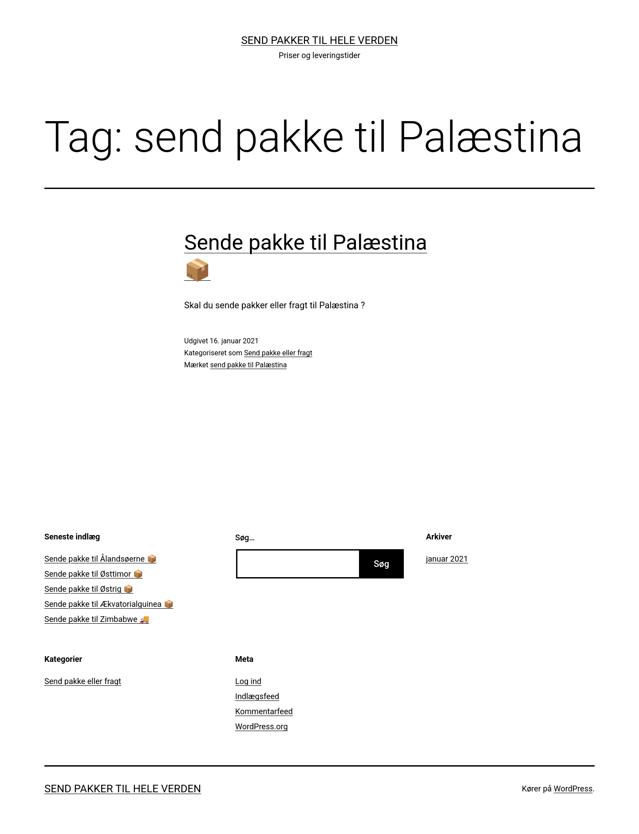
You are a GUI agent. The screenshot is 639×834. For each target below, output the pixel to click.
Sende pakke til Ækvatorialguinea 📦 (109, 604)
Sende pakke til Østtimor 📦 (93, 573)
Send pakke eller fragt (278, 353)
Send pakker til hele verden (319, 40)
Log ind (248, 681)
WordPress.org (261, 726)
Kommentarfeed (264, 711)
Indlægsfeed (257, 696)
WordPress (573, 788)
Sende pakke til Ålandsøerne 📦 (100, 558)
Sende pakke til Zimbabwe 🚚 (96, 619)
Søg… (245, 537)
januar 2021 (447, 558)
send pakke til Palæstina (248, 365)
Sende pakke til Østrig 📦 (88, 589)
